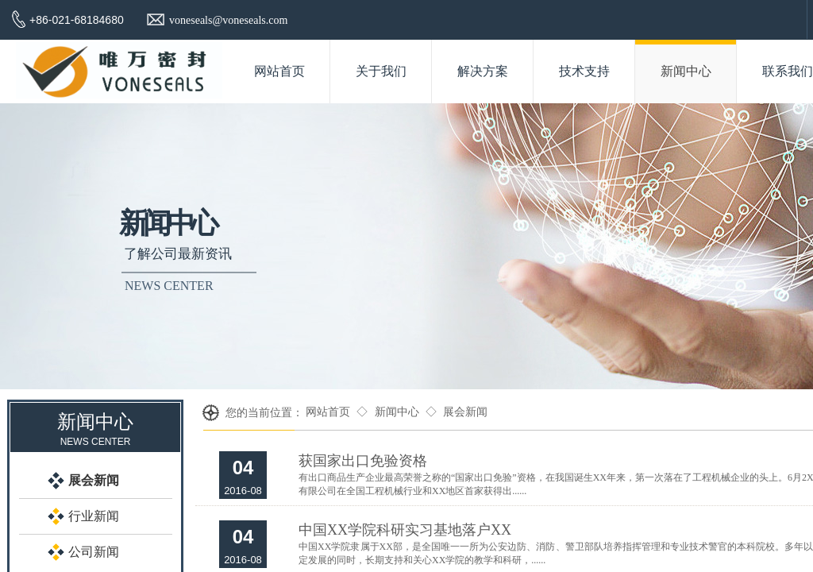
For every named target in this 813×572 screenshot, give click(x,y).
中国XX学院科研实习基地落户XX (405, 530)
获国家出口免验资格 (363, 461)
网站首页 (328, 412)
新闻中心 (397, 412)
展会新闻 (465, 412)
